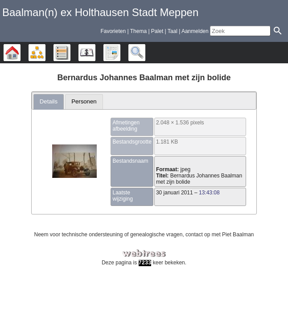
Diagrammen (45, 52)
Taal (172, 31)
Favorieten (113, 31)
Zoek (145, 52)
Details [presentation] (49, 101)
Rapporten (120, 52)
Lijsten (70, 52)
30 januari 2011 (174, 192)
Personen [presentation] (83, 101)
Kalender (95, 52)
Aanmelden (195, 31)
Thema (138, 31)
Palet (157, 31)
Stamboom (20, 52)
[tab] (48, 102)
